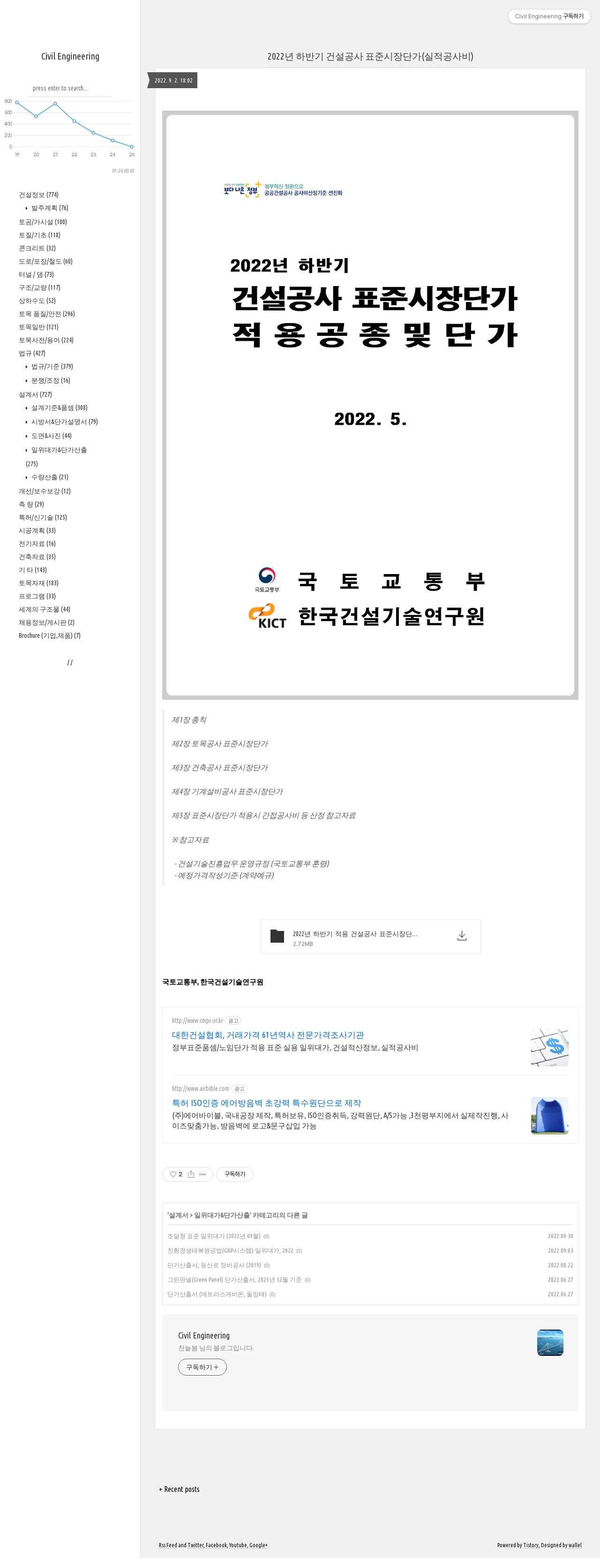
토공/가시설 (43, 222)
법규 (32, 353)
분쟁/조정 (50, 380)
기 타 (33, 570)
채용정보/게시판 (47, 622)
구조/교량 (39, 287)
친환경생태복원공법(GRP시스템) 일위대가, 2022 (230, 1250)
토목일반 (39, 327)
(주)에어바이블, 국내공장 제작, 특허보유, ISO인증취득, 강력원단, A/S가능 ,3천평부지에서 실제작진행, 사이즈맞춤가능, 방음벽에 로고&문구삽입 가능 (340, 1120)
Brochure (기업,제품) (50, 635)
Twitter (195, 1545)
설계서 (35, 394)
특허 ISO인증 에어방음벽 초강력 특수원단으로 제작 (266, 1102)
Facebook (216, 1545)
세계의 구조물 (44, 609)
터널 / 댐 (36, 274)
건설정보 (39, 194)
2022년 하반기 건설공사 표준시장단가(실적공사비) (370, 56)
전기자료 (37, 543)
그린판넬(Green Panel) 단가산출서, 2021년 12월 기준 (234, 1279)
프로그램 (37, 596)
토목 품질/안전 (47, 314)
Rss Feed (168, 1545)
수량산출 (49, 477)
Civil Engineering (70, 56)
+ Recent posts (179, 1489)
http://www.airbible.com (200, 1088)
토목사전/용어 (46, 340)
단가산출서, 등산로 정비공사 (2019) (214, 1265)
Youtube (238, 1545)
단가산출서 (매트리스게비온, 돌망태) (217, 1294)
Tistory (531, 1545)
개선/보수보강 (45, 491)
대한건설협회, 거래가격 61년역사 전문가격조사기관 (268, 1034)
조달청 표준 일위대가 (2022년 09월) (214, 1236)
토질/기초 (39, 235)
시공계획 (37, 530)
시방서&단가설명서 (64, 421)
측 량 (31, 504)
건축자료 (37, 556)
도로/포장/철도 (46, 261)
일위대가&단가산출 (222, 1215)
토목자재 (39, 583)
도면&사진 (51, 435)
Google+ (258, 1545)
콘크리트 (37, 248)
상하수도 (37, 300)
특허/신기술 (43, 517)
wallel (575, 1545)
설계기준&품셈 (59, 407)
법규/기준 (51, 366)
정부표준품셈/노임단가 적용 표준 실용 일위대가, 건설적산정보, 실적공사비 (295, 1047)
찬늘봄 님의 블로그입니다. (216, 1348)
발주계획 (49, 208)
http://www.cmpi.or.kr (197, 1020)
